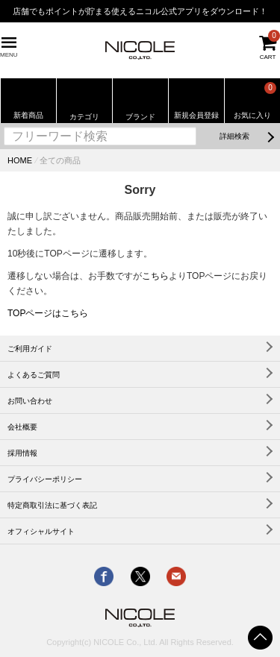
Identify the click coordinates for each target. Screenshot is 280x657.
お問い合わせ (29, 401)
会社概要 (22, 427)
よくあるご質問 (33, 375)
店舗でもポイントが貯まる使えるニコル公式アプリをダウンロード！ (140, 11)
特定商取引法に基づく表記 (52, 505)
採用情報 (22, 453)
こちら (155, 276)
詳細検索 (234, 136)
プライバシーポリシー (44, 479)
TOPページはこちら (47, 313)
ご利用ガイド (29, 349)
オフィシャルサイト (41, 531)
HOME (19, 160)
